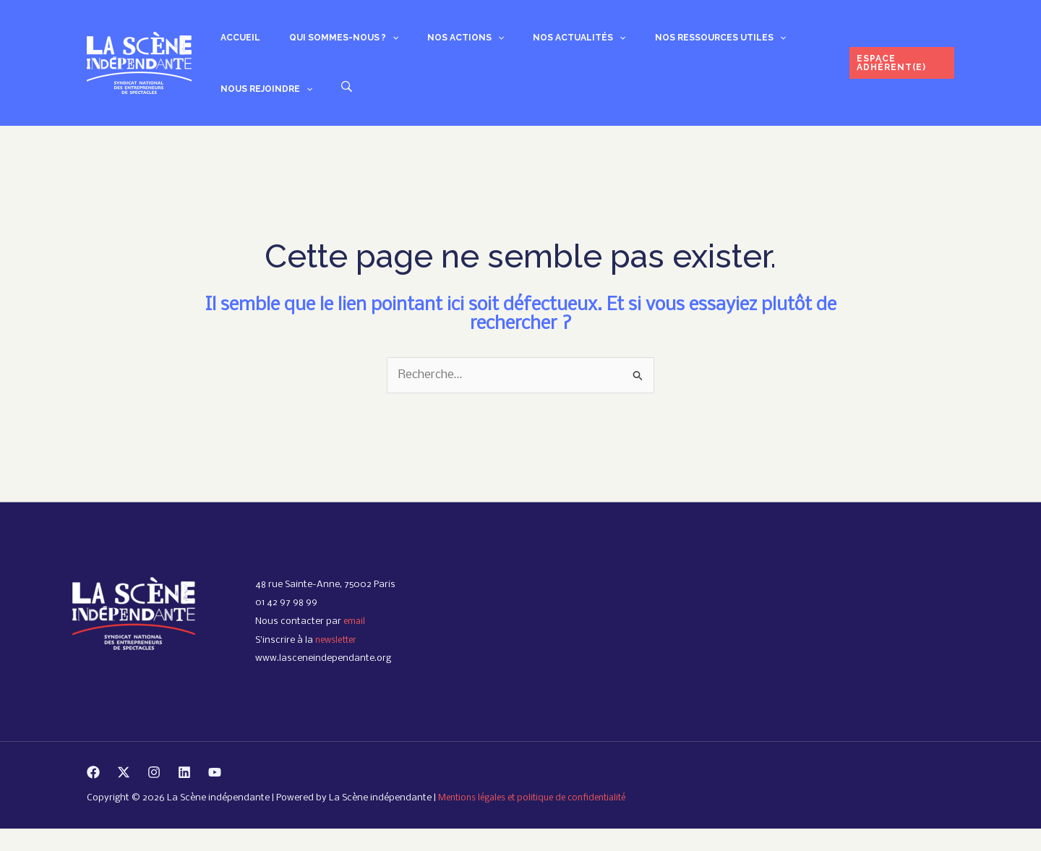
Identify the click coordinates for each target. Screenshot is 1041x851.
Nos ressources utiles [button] (642, 43)
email (355, 644)
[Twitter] (123, 793)
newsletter (338, 662)
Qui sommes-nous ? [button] (317, 43)
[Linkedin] (184, 793)
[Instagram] (153, 793)
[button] (366, 43)
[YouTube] (214, 793)
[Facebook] (93, 793)
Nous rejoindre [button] (765, 43)
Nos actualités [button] (518, 43)
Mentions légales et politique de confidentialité (540, 820)
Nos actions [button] (422, 43)
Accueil (232, 43)
